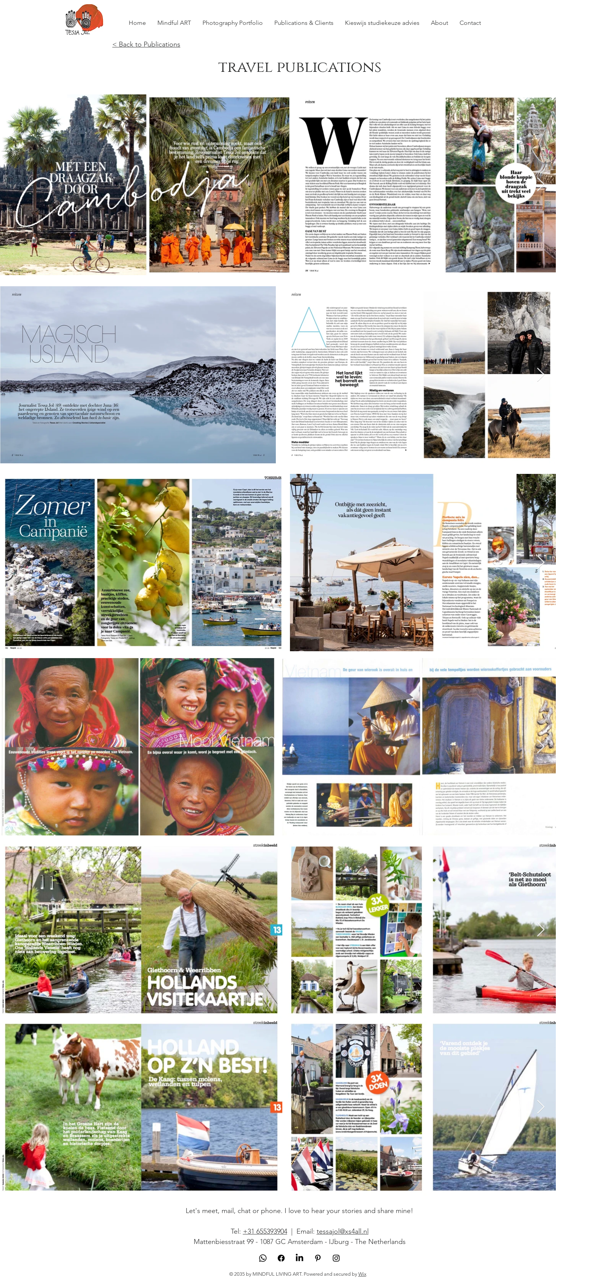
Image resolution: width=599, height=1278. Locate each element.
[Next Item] (540, 184)
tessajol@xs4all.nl (343, 1231)
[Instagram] (336, 1258)
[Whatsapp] (262, 1258)
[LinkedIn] (299, 1258)
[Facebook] (281, 1258)
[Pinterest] (317, 1258)
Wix (362, 1274)
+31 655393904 (265, 1231)
